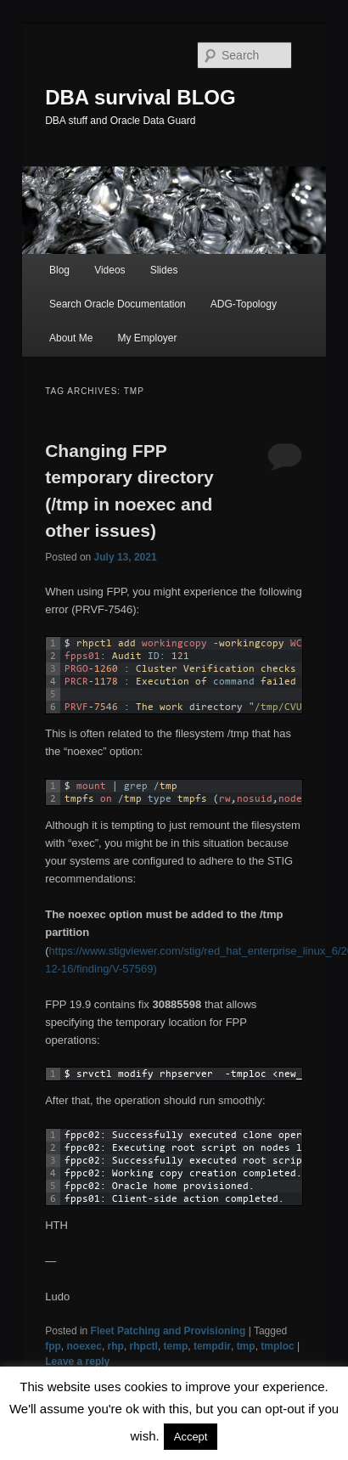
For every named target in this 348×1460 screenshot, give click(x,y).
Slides (164, 270)
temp (176, 1346)
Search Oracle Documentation (117, 304)
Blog (59, 270)
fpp (53, 1346)
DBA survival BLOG (140, 97)
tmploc (277, 1346)
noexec (84, 1346)
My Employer (147, 338)
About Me (71, 338)
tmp (246, 1346)
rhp (116, 1346)
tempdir (212, 1346)
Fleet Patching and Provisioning (168, 1331)
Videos (109, 270)
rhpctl (144, 1346)
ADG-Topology (243, 304)
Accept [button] (191, 1436)
